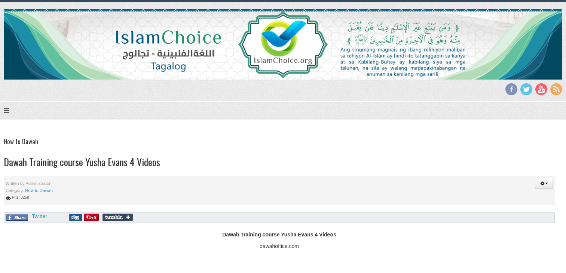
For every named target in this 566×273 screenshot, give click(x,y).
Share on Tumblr (118, 217)
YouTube (541, 89)
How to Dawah (39, 190)
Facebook (511, 89)
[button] (544, 183)
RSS (556, 89)
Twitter (526, 89)
